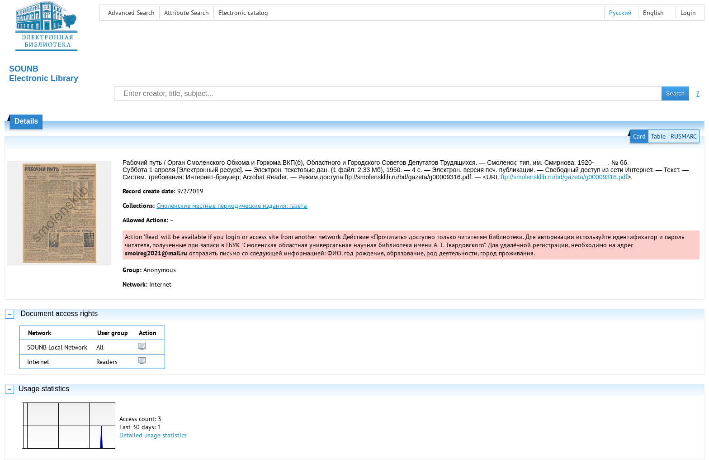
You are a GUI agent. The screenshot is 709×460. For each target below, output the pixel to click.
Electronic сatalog (243, 13)
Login (688, 13)
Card (639, 136)
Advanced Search (131, 13)
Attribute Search (186, 13)
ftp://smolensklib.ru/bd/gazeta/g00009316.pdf (564, 177)
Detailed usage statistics (153, 435)
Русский (620, 13)
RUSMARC (684, 136)
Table (658, 136)
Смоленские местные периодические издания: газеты (231, 205)
